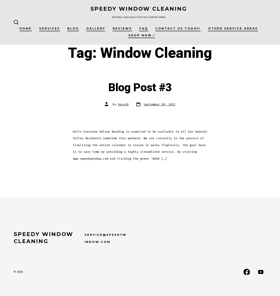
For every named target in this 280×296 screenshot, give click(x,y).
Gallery (95, 28)
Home (25, 28)
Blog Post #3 (140, 87)
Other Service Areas (233, 28)
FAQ (143, 28)
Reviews (122, 28)
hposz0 (123, 104)
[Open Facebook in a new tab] (246, 272)
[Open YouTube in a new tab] (260, 272)
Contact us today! (178, 28)
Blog (73, 28)
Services (49, 28)
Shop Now (141, 35)
